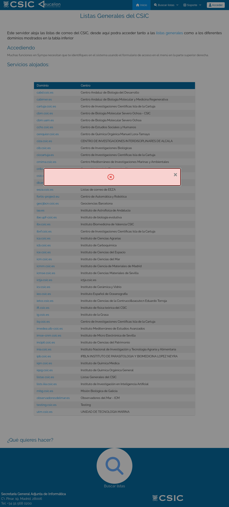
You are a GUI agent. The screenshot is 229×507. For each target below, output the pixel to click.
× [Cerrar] (175, 174)
